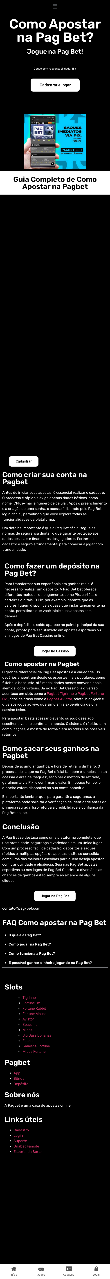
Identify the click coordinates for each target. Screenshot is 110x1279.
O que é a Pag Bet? (25, 935)
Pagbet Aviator (59, 699)
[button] (55, 6)
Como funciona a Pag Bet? (32, 953)
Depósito (20, 1084)
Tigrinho (29, 998)
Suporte (20, 1141)
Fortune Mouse (34, 1014)
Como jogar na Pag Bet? (30, 944)
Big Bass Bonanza (37, 1035)
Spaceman (31, 1024)
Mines (27, 1030)
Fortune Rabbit (34, 1008)
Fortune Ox (31, 1003)
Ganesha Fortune (36, 1046)
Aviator (28, 1019)
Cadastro (21, 1130)
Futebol (28, 1041)
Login (18, 1135)
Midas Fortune (33, 1051)
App (16, 1073)
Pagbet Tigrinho (60, 693)
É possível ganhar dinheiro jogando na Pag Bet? (50, 963)
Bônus (18, 1078)
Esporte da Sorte (27, 1152)
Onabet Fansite (26, 1146)
